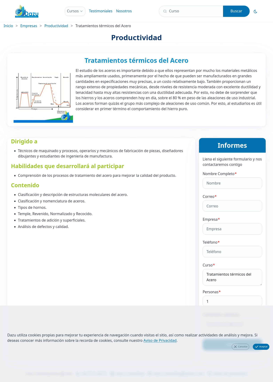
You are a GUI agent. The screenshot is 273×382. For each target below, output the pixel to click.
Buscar (236, 11)
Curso (232, 274)
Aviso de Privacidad (160, 340)
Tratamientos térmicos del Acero (232, 277)
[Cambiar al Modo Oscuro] (255, 11)
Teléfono (232, 248)
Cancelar (240, 347)
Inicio (8, 25)
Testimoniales (100, 11)
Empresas (28, 25)
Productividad (56, 25)
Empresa (232, 225)
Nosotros (124, 11)
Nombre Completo (232, 180)
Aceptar (261, 347)
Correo (232, 203)
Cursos (73, 11)
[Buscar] (191, 11)
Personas (232, 298)
